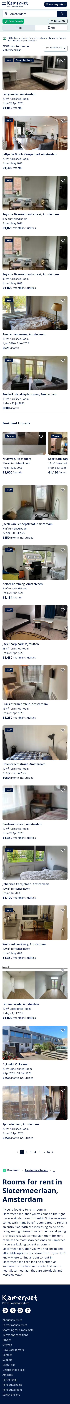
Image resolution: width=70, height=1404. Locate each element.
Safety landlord (11, 1394)
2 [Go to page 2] (26, 1152)
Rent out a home (12, 1384)
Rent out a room (12, 1389)
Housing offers (55, 4)
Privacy (6, 1340)
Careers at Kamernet (14, 1325)
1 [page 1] (22, 1152)
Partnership (9, 1379)
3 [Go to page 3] (30, 1152)
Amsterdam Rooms (36, 1170)
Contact (7, 1355)
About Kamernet (12, 1320)
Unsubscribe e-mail (13, 1369)
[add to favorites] (63, 60)
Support (7, 1360)
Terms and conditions (15, 1335)
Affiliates (7, 1374)
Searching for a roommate (17, 1330)
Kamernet (11, 1170)
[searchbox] (32, 14)
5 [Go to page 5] (39, 1152)
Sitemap (7, 1345)
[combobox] (28, 14)
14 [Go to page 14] (48, 1152)
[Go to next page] (52, 1152)
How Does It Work (13, 1350)
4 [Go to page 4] (35, 1152)
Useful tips (8, 1364)
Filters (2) (57, 21)
